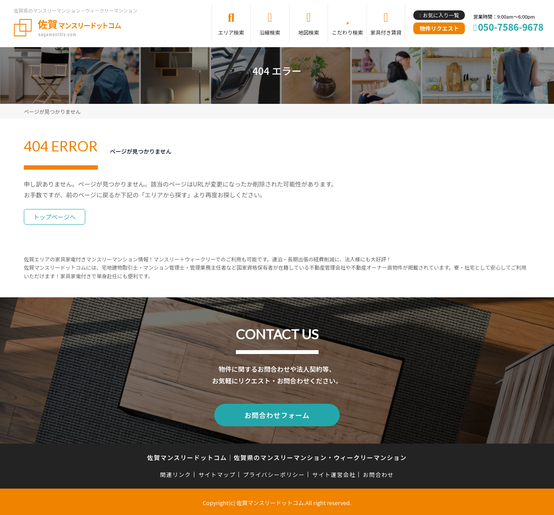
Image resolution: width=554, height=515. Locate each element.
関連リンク (175, 473)
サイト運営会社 (333, 473)
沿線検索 (270, 32)
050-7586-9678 (511, 26)
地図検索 (308, 32)
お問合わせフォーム (277, 414)
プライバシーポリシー (274, 473)
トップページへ (54, 216)
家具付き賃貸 (386, 32)
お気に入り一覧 (441, 15)
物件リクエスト (439, 28)
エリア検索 (231, 32)
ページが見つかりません (52, 111)
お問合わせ (378, 473)
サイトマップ (217, 473)
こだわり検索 (347, 32)
